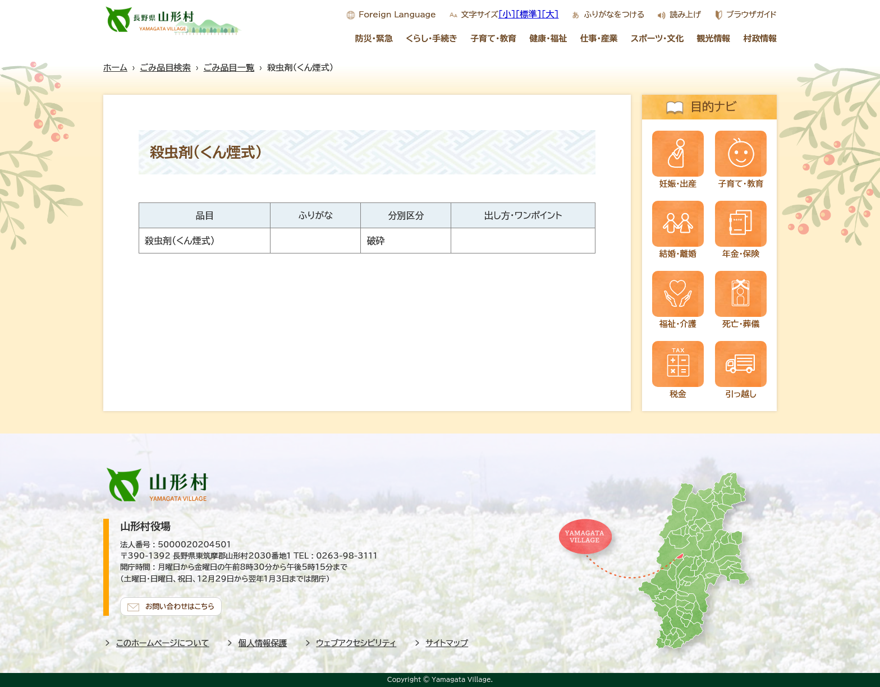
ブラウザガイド (751, 15)
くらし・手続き (431, 38)
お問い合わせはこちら (181, 605)
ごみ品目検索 (165, 67)
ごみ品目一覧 (229, 67)
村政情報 (760, 38)
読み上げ (685, 15)
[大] (550, 14)
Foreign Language (397, 15)
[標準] (529, 14)
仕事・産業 (599, 38)
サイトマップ (447, 642)
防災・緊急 (374, 38)
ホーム (115, 67)
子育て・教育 (493, 38)
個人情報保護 (263, 642)
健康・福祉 (548, 38)
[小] (507, 14)
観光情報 (714, 38)
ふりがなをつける (614, 15)
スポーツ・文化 (657, 38)
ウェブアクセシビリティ (357, 642)
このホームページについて (162, 642)
